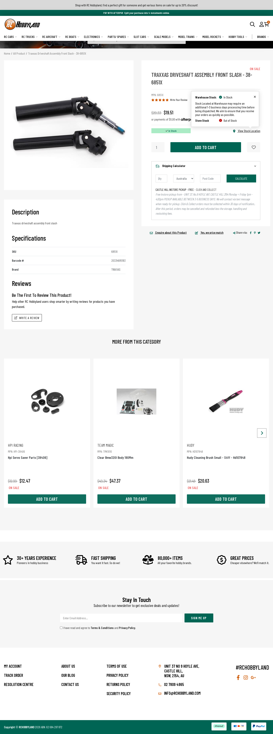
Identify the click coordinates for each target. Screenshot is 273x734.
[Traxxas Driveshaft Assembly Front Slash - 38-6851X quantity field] (157, 147)
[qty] (161, 178)
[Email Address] (121, 617)
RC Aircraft (51, 37)
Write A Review (26, 318)
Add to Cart (206, 147)
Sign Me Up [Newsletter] (199, 618)
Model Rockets (213, 37)
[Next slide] (261, 433)
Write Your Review (178, 99)
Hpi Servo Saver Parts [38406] (47, 451)
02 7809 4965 (171, 684)
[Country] (183, 178)
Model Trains (188, 37)
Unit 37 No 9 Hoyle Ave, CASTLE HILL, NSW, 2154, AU (181, 671)
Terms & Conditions (102, 628)
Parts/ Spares (118, 37)
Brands (263, 37)
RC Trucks (30, 37)
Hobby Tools (238, 37)
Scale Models (164, 37)
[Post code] (210, 178)
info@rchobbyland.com (179, 693)
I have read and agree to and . (98, 628)
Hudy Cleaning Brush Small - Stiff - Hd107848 (226, 451)
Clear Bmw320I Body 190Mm (136, 451)
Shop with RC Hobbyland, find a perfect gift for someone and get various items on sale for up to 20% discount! (136, 5)
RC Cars (10, 37)
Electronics (93, 37)
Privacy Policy (127, 628)
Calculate (241, 178)
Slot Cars (141, 37)
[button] (261, 24)
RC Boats (72, 37)
